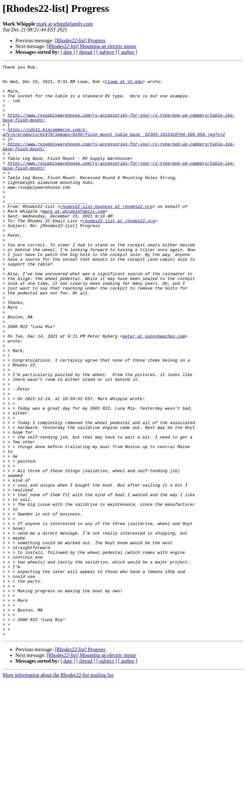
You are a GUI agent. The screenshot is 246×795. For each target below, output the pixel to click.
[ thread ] (85, 52)
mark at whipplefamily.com (65, 24)
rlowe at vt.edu (124, 85)
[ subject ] (106, 52)
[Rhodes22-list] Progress (80, 40)
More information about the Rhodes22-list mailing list (58, 789)
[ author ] (127, 52)
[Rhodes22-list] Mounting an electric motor (91, 46)
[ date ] (68, 52)
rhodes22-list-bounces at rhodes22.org (106, 235)
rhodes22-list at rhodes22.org (119, 252)
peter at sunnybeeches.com (153, 391)
